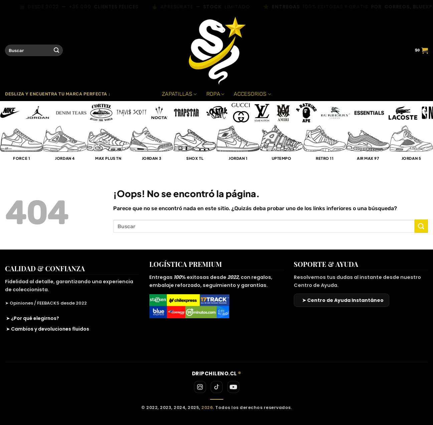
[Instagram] (200, 387)
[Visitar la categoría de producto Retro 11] (325, 146)
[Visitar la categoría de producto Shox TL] (195, 146)
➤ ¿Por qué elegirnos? (32, 318)
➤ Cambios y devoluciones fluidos (47, 329)
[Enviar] (56, 50)
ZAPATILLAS (179, 94)
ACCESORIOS (252, 94)
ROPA (215, 94)
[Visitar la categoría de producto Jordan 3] (151, 146)
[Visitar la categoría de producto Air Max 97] (368, 146)
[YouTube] (233, 387)
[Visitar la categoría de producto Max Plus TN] (108, 146)
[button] (421, 50)
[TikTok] (217, 387)
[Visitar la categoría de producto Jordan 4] (65, 146)
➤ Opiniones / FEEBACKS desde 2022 (46, 303)
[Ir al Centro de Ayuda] (341, 300)
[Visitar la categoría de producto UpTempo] (281, 146)
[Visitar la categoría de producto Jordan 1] (238, 146)
